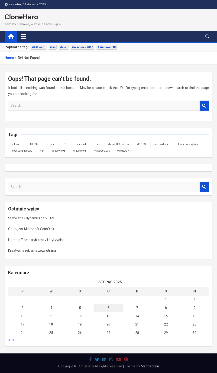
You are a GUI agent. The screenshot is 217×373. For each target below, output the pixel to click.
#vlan (63, 47)
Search (204, 106)
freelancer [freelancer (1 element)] (51, 144)
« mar (12, 340)
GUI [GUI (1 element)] (67, 144)
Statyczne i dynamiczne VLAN (31, 218)
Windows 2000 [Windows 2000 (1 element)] (102, 150)
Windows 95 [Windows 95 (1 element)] (58, 150)
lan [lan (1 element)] (98, 144)
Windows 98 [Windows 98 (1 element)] (79, 150)
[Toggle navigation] (23, 36)
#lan (52, 47)
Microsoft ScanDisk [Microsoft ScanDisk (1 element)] (118, 144)
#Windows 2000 (82, 47)
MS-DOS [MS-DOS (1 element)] (141, 144)
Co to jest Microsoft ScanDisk (31, 229)
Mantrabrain (150, 366)
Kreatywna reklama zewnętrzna (32, 250)
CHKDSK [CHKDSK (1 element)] (33, 144)
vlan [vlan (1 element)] (42, 150)
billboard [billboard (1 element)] (16, 144)
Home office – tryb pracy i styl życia (35, 240)
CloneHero (21, 17)
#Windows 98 (107, 47)
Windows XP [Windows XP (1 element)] (124, 150)
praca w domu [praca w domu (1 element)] (160, 144)
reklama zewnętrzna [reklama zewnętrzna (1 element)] (187, 144)
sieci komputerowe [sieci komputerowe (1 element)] (21, 150)
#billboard (38, 47)
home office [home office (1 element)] (83, 144)
